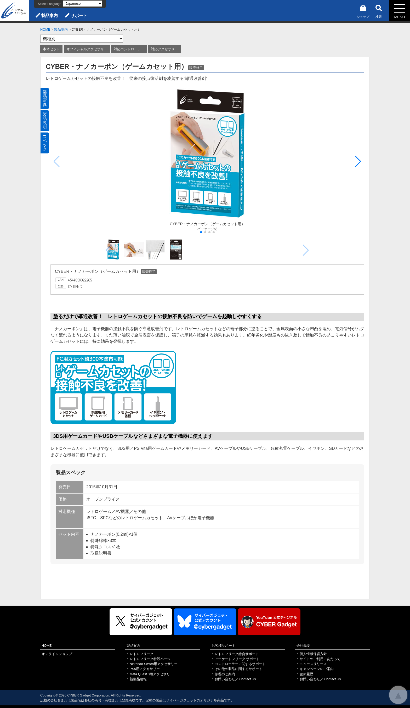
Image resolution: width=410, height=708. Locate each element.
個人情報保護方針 (313, 654)
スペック (45, 142)
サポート (79, 15)
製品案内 (49, 15)
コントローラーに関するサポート (240, 664)
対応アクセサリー (164, 49)
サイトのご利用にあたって (320, 659)
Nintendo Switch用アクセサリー (154, 664)
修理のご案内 (225, 674)
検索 (379, 11)
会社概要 (303, 646)
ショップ (363, 11)
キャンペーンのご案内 (317, 669)
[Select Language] (82, 4)
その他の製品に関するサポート (238, 669)
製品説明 (45, 120)
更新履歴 (306, 674)
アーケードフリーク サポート (237, 659)
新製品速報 (138, 679)
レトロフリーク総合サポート (237, 654)
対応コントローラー (129, 49)
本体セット (51, 49)
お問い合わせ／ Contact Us (235, 679)
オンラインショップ (57, 654)
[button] (358, 161)
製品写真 (45, 98)
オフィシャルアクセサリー (86, 49)
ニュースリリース (313, 664)
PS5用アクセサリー (145, 669)
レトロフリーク (141, 654)
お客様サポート (223, 646)
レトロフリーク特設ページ (150, 659)
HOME (45, 29)
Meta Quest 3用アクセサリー (152, 674)
